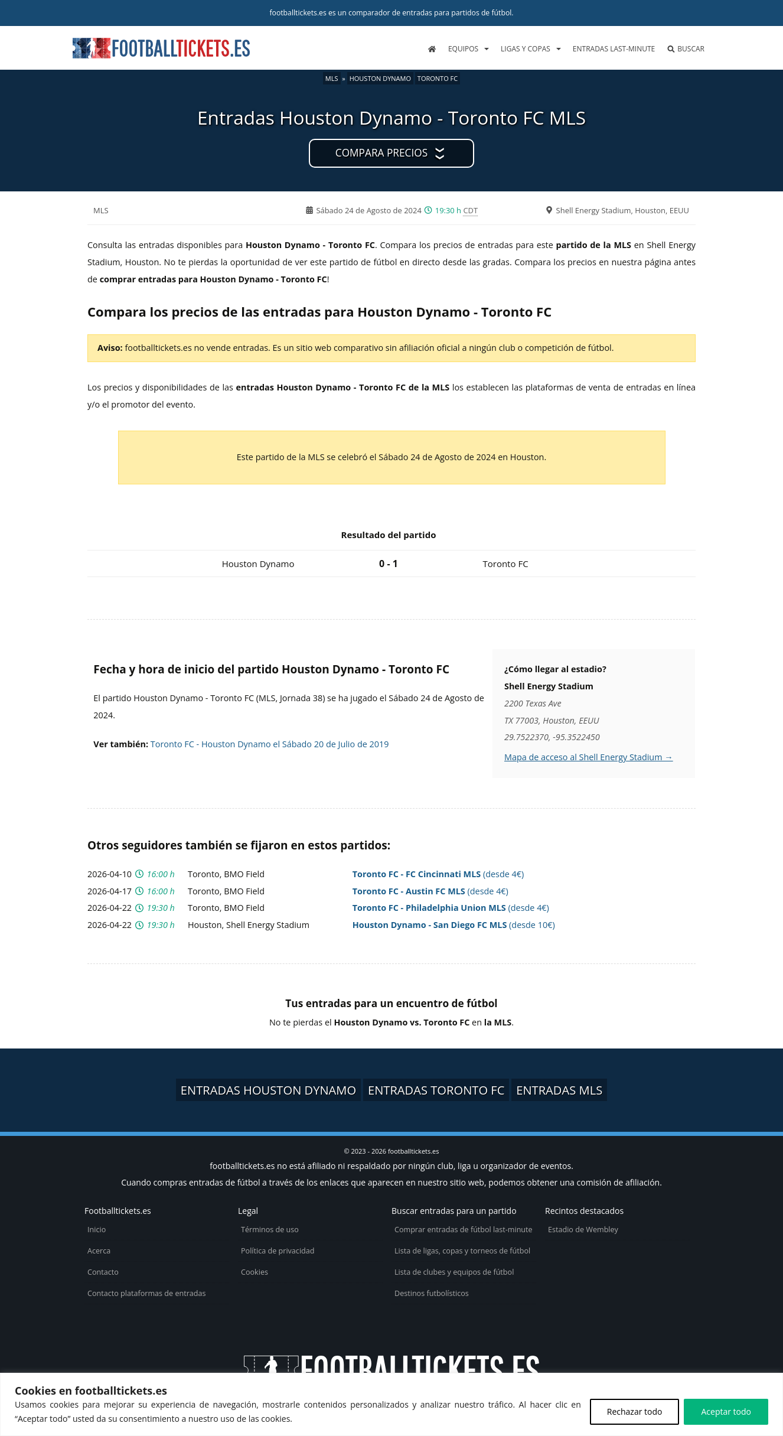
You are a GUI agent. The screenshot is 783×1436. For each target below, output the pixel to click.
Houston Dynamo (380, 78)
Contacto (103, 1272)
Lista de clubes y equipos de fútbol (454, 1272)
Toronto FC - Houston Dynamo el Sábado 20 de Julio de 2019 (270, 744)
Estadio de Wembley (583, 1230)
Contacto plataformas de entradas (146, 1293)
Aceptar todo (726, 1411)
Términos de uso (270, 1230)
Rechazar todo (635, 1411)
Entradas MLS (559, 1090)
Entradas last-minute (614, 49)
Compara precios (381, 152)
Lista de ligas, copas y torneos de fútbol (462, 1251)
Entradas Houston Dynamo (268, 1090)
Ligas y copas (525, 49)
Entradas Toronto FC (436, 1090)
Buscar (685, 49)
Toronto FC (437, 78)
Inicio (96, 1230)
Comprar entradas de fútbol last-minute (463, 1230)
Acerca (98, 1251)
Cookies (254, 1272)
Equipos (463, 49)
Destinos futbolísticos (431, 1293)
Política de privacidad (277, 1251)
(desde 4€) (438, 874)
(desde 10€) (454, 924)
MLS (331, 78)
